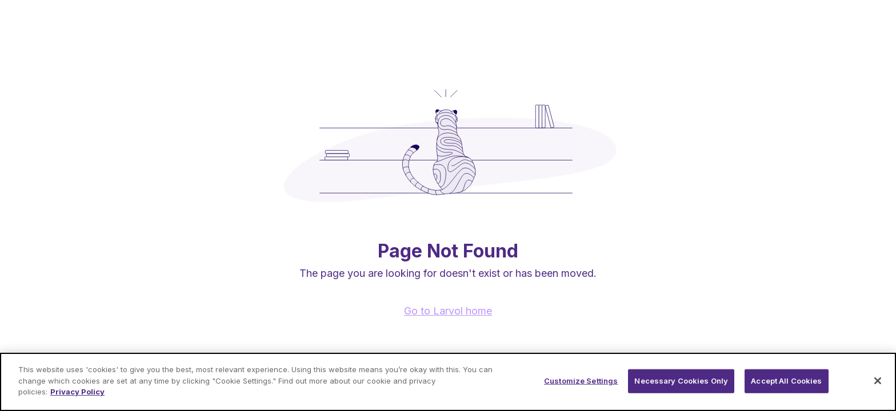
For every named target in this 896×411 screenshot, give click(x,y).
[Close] (877, 380)
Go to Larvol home (448, 311)
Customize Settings (581, 380)
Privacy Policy (77, 391)
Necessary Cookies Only (681, 380)
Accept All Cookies (786, 380)
